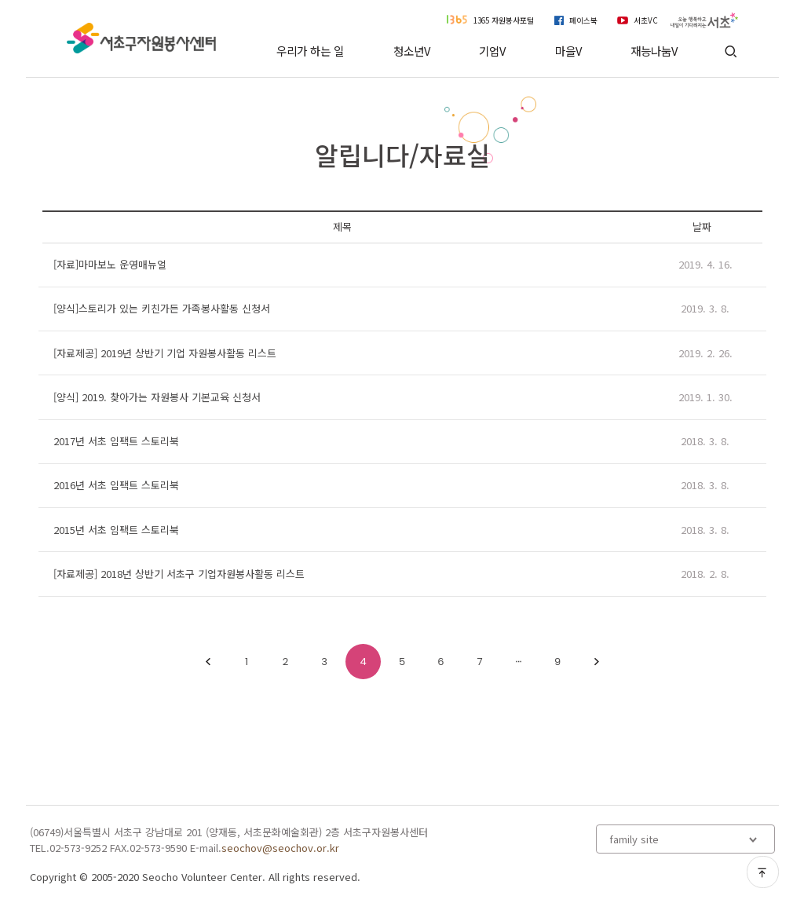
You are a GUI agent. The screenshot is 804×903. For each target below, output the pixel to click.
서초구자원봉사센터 (142, 38)
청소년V (411, 50)
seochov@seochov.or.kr (280, 847)
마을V (568, 50)
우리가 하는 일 (310, 50)
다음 (597, 662)
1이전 (208, 662)
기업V (492, 50)
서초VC (646, 20)
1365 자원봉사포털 (503, 20)
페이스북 (583, 20)
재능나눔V (654, 50)
